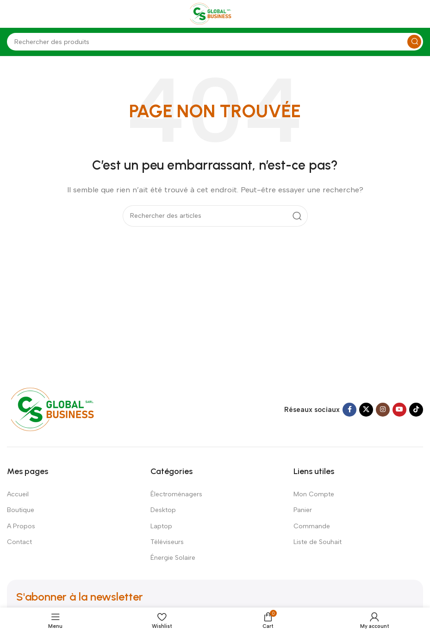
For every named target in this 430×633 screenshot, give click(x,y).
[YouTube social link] (399, 410)
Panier (302, 510)
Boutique (20, 510)
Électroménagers (176, 494)
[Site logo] (215, 13)
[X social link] (366, 410)
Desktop (163, 510)
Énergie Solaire (172, 558)
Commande (311, 526)
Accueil (18, 494)
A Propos (21, 526)
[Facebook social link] (349, 410)
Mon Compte (313, 494)
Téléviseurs (167, 542)
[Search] (215, 42)
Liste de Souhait (317, 542)
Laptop (161, 526)
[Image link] (61, 409)
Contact (19, 542)
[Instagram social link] (383, 410)
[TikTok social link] (416, 410)
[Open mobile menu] (11, 14)
